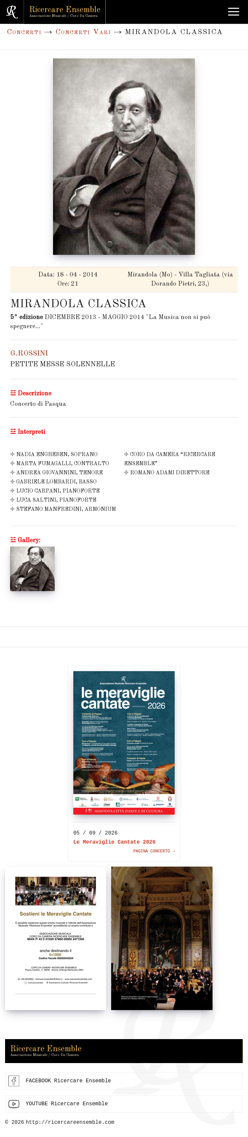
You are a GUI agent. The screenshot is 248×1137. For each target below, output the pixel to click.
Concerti (24, 32)
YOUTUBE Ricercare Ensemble (67, 1104)
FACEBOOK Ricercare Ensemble (68, 1081)
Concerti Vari (83, 32)
